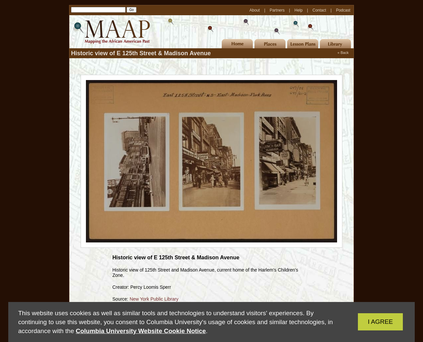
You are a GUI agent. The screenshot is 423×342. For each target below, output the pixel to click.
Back (345, 53)
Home (237, 43)
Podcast (343, 10)
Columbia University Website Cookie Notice (141, 330)
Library (335, 43)
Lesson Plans (302, 43)
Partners (278, 10)
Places (270, 43)
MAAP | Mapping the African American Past (110, 31)
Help (299, 10)
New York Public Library (154, 299)
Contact (319, 10)
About (255, 10)
